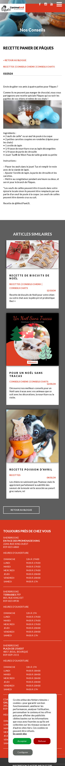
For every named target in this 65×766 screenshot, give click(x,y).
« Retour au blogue (14, 60)
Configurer (23, 752)
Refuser (42, 741)
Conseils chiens (25, 66)
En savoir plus (20, 733)
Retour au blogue (21, 510)
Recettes (8, 66)
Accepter (22, 741)
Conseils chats (45, 66)
